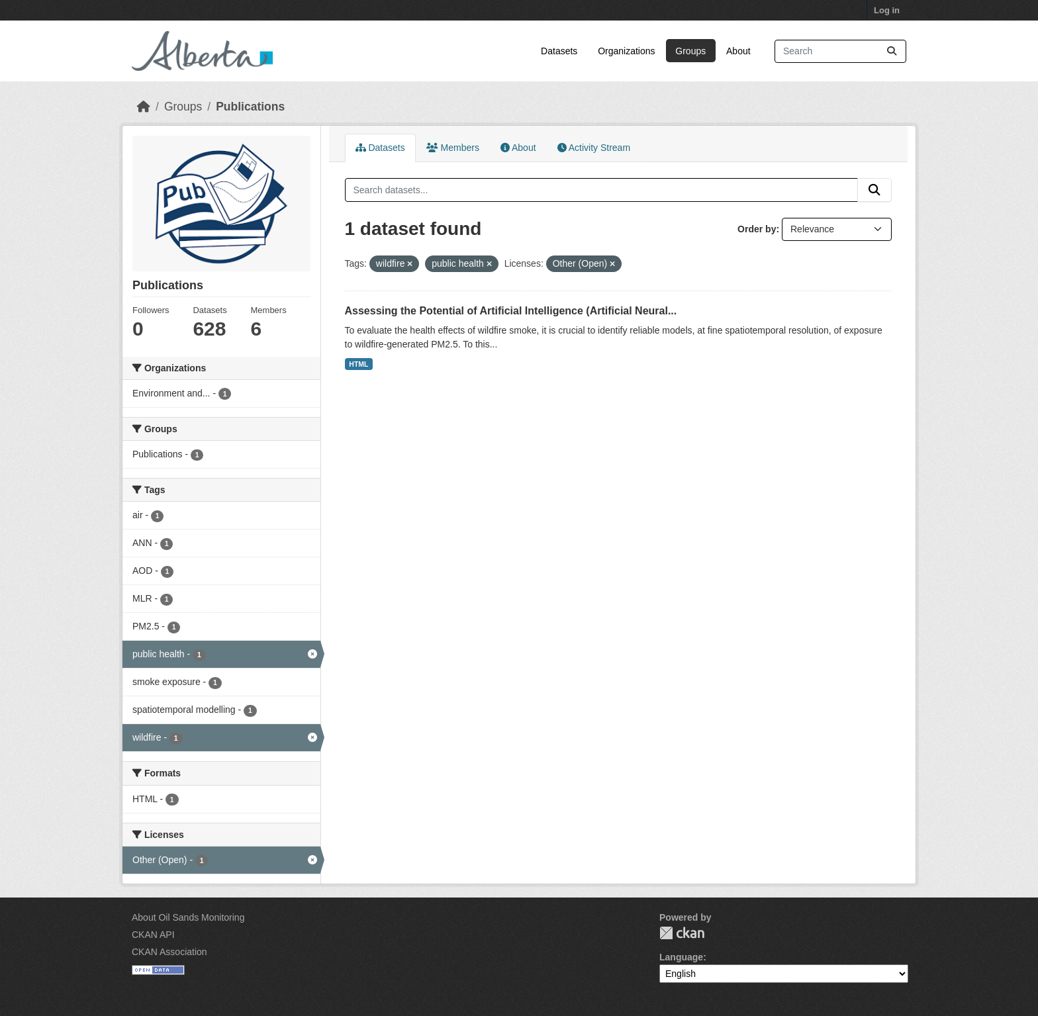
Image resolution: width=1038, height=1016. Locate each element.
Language (681, 957)
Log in (887, 10)
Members (452, 147)
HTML (358, 364)
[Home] (143, 106)
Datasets (559, 51)
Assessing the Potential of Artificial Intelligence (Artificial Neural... (511, 310)
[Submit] (891, 51)
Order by (756, 229)
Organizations (626, 51)
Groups (690, 51)
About (738, 51)
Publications (250, 106)
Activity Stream (593, 147)
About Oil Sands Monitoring (188, 917)
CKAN (681, 933)
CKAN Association (169, 952)
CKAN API (153, 934)
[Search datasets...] (840, 51)
